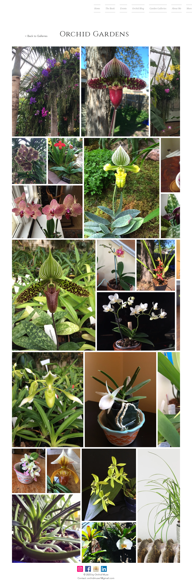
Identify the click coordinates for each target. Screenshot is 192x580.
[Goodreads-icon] (96, 569)
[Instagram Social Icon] (80, 569)
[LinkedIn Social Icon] (104, 569)
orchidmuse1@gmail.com (100, 578)
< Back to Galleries (36, 36)
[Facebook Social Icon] (88, 569)
